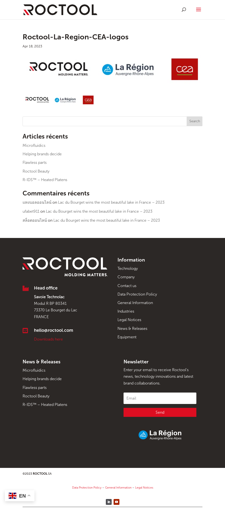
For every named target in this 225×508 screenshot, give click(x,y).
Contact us (126, 285)
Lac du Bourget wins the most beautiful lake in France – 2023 (111, 202)
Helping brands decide (42, 154)
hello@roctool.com (53, 330)
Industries (125, 311)
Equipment (126, 337)
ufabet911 (31, 211)
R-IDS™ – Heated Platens (45, 179)
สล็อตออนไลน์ (35, 220)
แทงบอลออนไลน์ (37, 202)
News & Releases (132, 328)
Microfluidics (34, 145)
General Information (135, 302)
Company (126, 277)
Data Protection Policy (137, 294)
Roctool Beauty (36, 171)
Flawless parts (35, 162)
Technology (127, 268)
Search (194, 121)
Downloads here (48, 339)
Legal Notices (129, 319)
